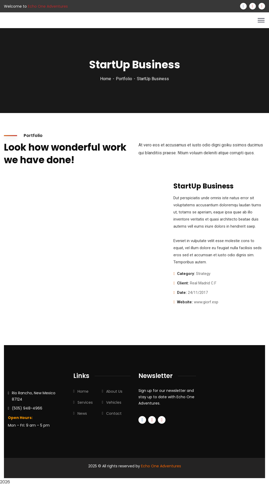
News (82, 413)
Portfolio (124, 78)
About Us (114, 391)
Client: (183, 283)
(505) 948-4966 (27, 408)
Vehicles (113, 402)
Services (85, 402)
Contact (114, 413)
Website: (185, 302)
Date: (182, 292)
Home (105, 78)
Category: (186, 273)
